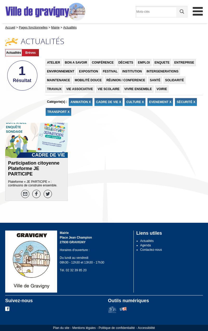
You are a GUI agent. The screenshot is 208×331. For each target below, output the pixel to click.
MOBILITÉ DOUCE (88, 80)
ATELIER (53, 62)
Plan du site (61, 328)
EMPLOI (144, 62)
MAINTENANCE (58, 80)
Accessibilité (146, 328)
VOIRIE (162, 89)
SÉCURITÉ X (186, 102)
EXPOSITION (88, 71)
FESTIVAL (110, 71)
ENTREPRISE (184, 62)
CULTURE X (135, 102)
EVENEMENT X (160, 102)
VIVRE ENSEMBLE (138, 89)
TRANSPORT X (58, 112)
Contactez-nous (151, 250)
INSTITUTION (132, 71)
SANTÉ (155, 80)
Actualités (13, 53)
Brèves (30, 53)
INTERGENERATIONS (162, 71)
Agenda (145, 245)
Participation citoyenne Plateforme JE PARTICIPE (33, 168)
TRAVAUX (54, 89)
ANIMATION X (80, 102)
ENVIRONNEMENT (60, 71)
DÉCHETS (125, 62)
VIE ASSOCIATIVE (79, 89)
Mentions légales (84, 328)
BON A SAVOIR (76, 62)
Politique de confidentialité (117, 328)
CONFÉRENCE (103, 62)
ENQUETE (162, 62)
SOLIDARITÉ (174, 80)
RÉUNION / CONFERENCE (125, 80)
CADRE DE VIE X (108, 102)
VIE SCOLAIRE (109, 89)
